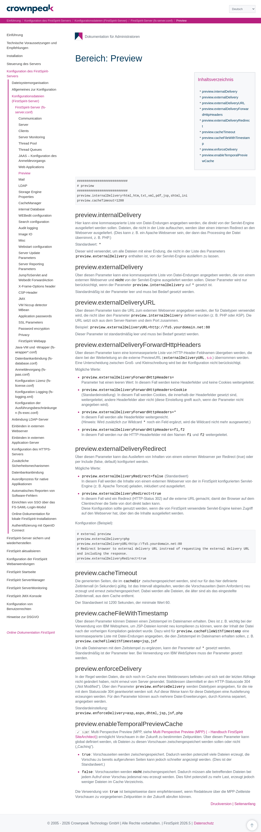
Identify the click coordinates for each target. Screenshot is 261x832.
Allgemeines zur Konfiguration (34, 89)
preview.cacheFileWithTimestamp (226, 140)
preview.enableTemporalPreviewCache (224, 158)
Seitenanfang (244, 804)
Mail (21, 179)
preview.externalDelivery (220, 97)
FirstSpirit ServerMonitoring (27, 588)
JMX (21, 299)
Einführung (15, 35)
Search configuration (33, 222)
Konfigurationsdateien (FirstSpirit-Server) (101, 20)
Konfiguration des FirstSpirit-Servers (47, 20)
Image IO (25, 234)
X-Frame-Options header (36, 286)
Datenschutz (204, 823)
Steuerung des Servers (24, 64)
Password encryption (33, 328)
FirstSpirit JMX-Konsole (24, 596)
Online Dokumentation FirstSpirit (31, 632)
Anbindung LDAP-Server (30, 419)
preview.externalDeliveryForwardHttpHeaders (225, 111)
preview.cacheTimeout (218, 132)
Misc (21, 240)
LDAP (22, 185)
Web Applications (31, 167)
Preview (24, 173)
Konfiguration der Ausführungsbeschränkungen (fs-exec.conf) (36, 408)
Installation (15, 56)
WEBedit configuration (34, 215)
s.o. (210, 358)
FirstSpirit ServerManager (26, 580)
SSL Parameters (30, 322)
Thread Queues (30, 149)
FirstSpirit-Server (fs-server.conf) (152, 20)
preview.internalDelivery (219, 91)
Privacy (23, 335)
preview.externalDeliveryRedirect (226, 123)
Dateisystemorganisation (30, 83)
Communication (30, 118)
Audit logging (28, 228)
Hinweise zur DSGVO (23, 617)
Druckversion (221, 804)
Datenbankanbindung (28, 472)
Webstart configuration (35, 246)
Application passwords (35, 316)
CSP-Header (27, 292)
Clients (23, 131)
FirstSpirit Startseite (21, 572)
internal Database (31, 209)
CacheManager (29, 203)
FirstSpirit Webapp (32, 341)
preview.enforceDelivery (219, 149)
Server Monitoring (31, 137)
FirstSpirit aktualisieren (24, 551)
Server (23, 124)
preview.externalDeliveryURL (223, 103)
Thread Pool (27, 143)
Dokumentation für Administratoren (112, 37)
